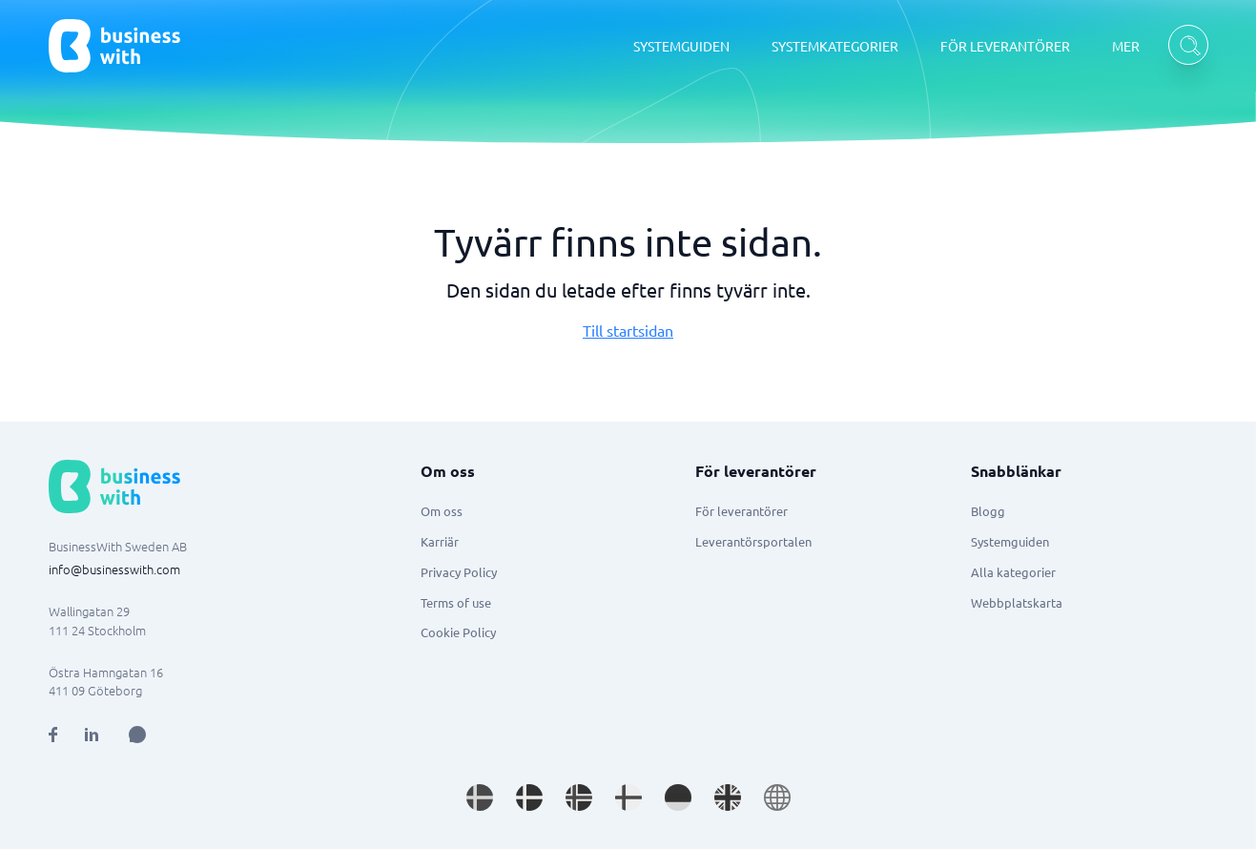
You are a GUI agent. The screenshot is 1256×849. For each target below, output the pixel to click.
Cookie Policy (458, 632)
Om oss (442, 511)
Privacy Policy (459, 572)
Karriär (440, 541)
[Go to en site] (777, 797)
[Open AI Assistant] (137, 734)
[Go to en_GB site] (727, 797)
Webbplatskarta (1016, 602)
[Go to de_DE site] (678, 797)
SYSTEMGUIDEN (681, 45)
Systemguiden (1010, 541)
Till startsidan (628, 330)
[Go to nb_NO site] (579, 797)
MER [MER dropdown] (1126, 45)
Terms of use (456, 602)
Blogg (988, 511)
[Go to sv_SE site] (479, 797)
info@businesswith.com (114, 569)
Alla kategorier (1013, 572)
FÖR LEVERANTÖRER (1005, 45)
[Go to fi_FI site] (628, 797)
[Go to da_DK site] (529, 797)
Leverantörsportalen (753, 541)
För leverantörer (741, 511)
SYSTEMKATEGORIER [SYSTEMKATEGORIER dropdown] (835, 45)
